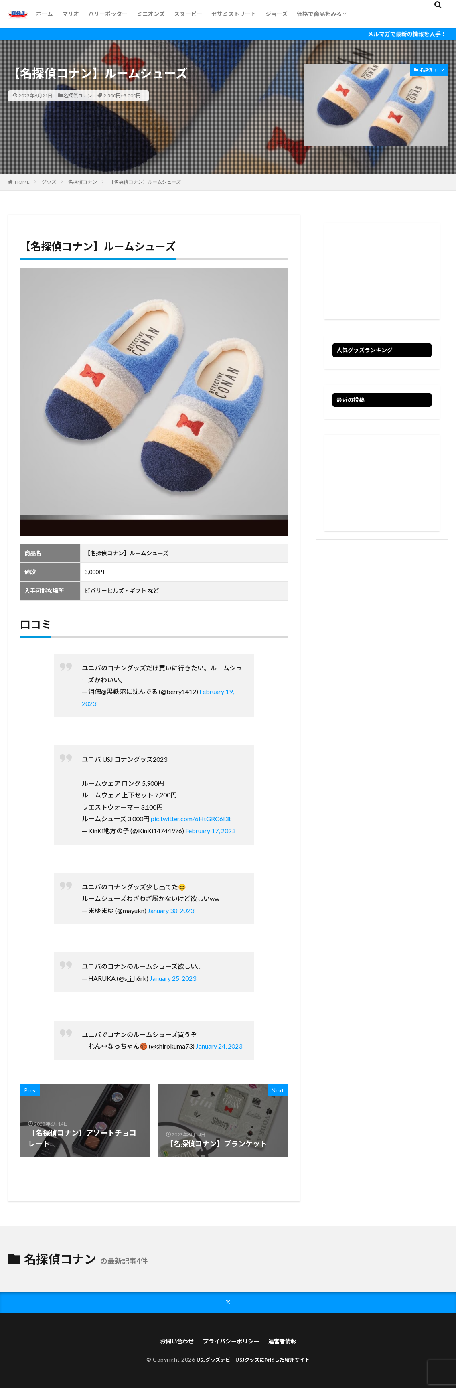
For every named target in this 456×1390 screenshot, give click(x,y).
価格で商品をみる (319, 13)
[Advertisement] (382, 271)
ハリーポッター (108, 13)
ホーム (44, 13)
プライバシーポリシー (231, 1342)
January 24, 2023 (219, 1046)
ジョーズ (276, 13)
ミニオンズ (151, 13)
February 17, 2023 (210, 830)
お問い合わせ (171, 1342)
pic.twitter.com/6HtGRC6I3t (191, 818)
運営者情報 (289, 1342)
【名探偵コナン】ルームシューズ (145, 182)
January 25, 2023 (173, 978)
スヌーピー (188, 13)
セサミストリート (233, 13)
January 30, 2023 (171, 910)
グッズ (49, 182)
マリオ (70, 13)
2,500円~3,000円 (122, 96)
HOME (22, 182)
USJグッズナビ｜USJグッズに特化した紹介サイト (253, 1361)
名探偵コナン (77, 96)
